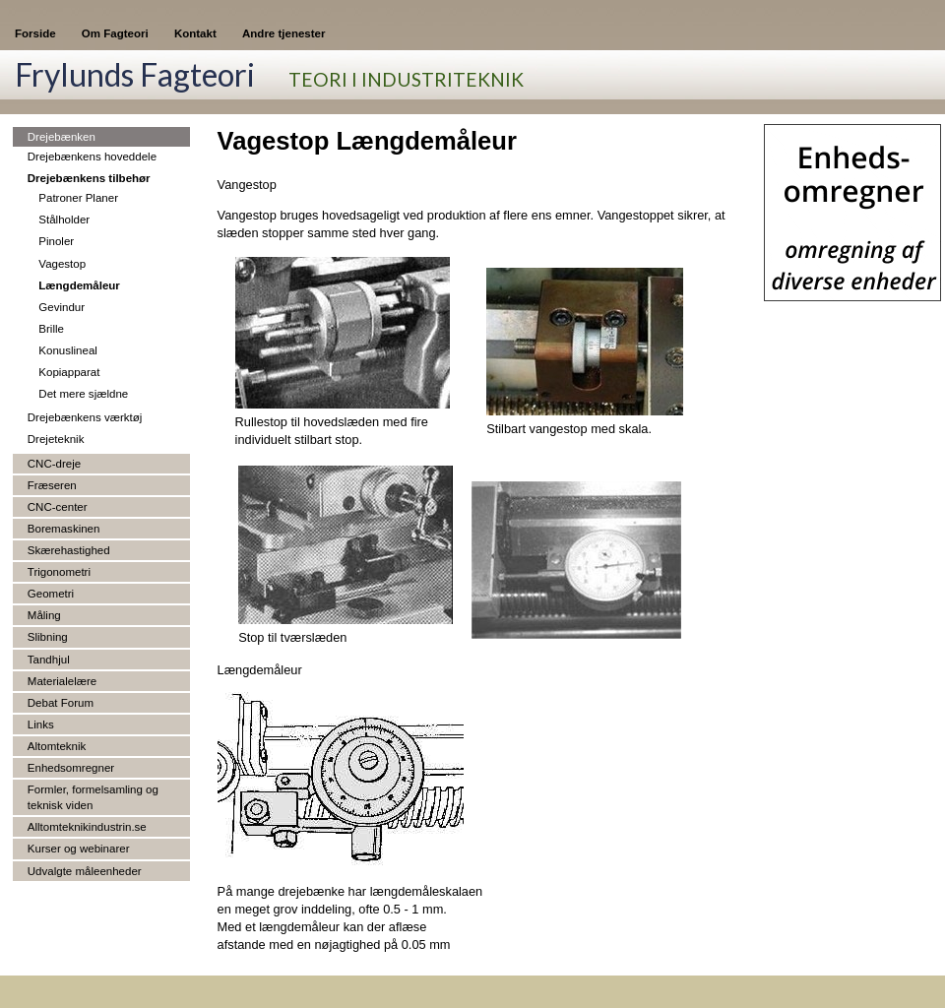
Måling (44, 615)
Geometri (51, 593)
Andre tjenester (283, 33)
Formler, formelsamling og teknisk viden (93, 797)
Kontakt (195, 33)
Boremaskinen (64, 529)
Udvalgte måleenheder (85, 871)
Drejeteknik (56, 439)
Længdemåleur (79, 285)
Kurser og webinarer (79, 848)
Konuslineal (67, 350)
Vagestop (62, 264)
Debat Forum (61, 703)
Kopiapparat (68, 372)
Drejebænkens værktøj (85, 417)
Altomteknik (57, 746)
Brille (51, 329)
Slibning (48, 637)
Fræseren (52, 485)
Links (41, 724)
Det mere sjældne (83, 394)
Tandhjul (49, 659)
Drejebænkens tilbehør (89, 178)
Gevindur (61, 307)
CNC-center (58, 507)
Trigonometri (59, 572)
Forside (35, 33)
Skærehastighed (69, 550)
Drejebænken (61, 137)
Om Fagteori (115, 33)
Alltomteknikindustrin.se (87, 827)
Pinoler (56, 241)
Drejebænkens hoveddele (92, 156)
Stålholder (64, 219)
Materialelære (62, 681)
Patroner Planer (78, 198)
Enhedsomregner (71, 768)
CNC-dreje (54, 464)
